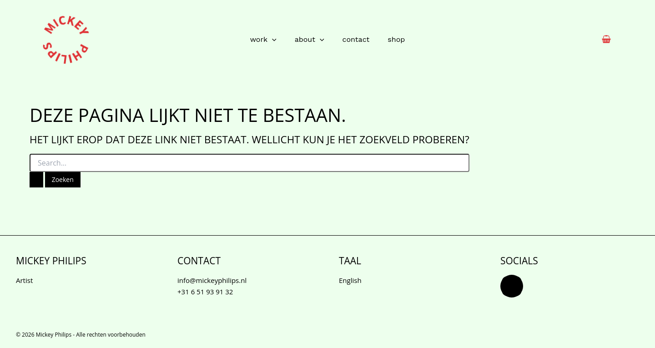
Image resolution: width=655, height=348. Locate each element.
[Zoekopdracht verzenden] (36, 179)
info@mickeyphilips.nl (212, 280)
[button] (272, 39)
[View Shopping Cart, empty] (606, 40)
